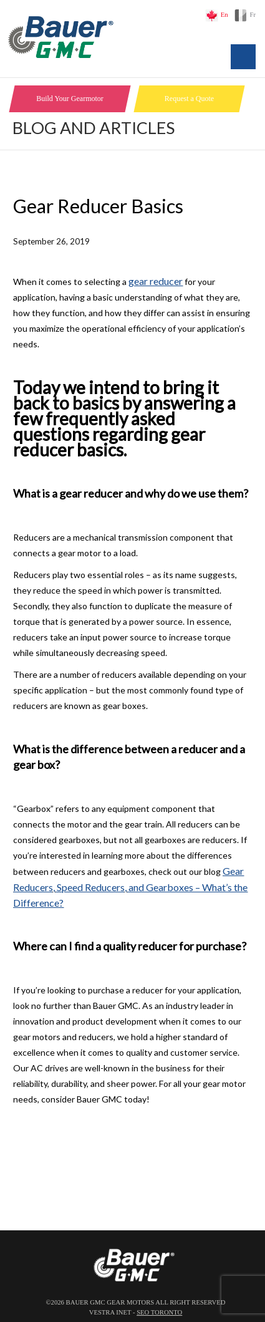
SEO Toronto (159, 1312)
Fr (253, 14)
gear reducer (155, 281)
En (224, 14)
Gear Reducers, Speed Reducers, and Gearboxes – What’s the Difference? (130, 887)
